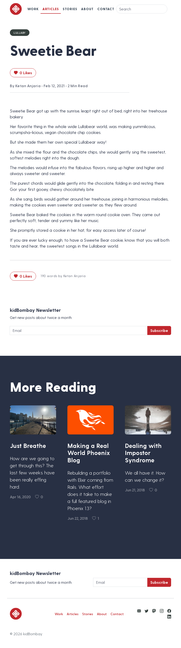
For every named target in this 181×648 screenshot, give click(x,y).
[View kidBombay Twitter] (146, 611)
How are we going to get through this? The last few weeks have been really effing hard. (32, 472)
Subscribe (159, 330)
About (87, 9)
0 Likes (23, 72)
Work (33, 9)
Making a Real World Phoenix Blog (88, 452)
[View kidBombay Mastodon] (154, 611)
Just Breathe (28, 445)
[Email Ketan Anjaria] (139, 611)
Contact (105, 9)
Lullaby (20, 32)
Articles (50, 9)
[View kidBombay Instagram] (162, 611)
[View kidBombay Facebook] (169, 611)
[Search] (141, 8)
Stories (70, 9)
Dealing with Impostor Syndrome (143, 452)
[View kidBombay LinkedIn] (169, 616)
